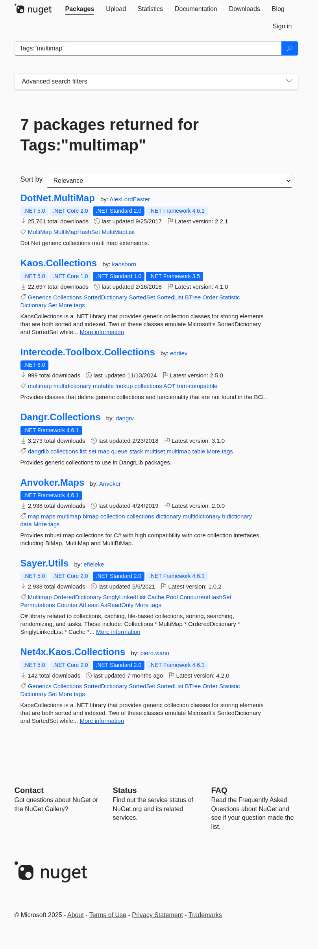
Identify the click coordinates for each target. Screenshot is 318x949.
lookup (124, 386)
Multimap (40, 597)
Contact (29, 790)
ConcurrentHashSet (205, 597)
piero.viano (155, 653)
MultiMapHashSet (77, 231)
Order (210, 297)
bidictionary (237, 516)
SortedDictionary (105, 297)
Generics (40, 297)
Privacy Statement (157, 915)
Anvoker (110, 483)
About (75, 915)
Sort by (31, 179)
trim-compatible (197, 386)
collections (148, 386)
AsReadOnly (116, 605)
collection (112, 516)
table (198, 451)
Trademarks (205, 915)
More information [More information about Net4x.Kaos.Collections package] (102, 720)
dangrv (125, 418)
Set (52, 305)
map (103, 451)
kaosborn (124, 264)
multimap (40, 386)
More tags (72, 305)
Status (125, 790)
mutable (103, 386)
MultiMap (40, 231)
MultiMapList (118, 231)
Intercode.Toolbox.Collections (87, 352)
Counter (67, 605)
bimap (91, 516)
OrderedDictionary (78, 597)
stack (136, 451)
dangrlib (38, 451)
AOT (169, 386)
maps (48, 516)
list (83, 451)
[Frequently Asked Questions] (219, 790)
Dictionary (33, 305)
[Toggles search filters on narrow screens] (289, 81)
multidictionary (72, 386)
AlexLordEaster (129, 199)
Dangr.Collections (60, 417)
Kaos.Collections (58, 263)
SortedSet (142, 297)
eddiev (178, 353)
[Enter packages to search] (148, 48)
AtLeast (89, 605)
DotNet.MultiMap (57, 198)
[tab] (79, 9)
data (26, 524)
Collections (67, 297)
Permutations (37, 605)
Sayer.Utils (44, 563)
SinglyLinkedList (124, 597)
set (92, 451)
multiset (155, 451)
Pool (172, 597)
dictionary (168, 516)
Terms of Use (107, 915)
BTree (193, 297)
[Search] (289, 48)
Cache (155, 597)
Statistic (229, 297)
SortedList (170, 297)
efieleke (94, 564)
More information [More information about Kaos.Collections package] (102, 332)
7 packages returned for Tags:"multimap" (109, 135)
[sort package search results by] (169, 181)
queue (119, 451)
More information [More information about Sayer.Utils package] (118, 631)
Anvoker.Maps (52, 482)
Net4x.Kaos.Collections (73, 652)
